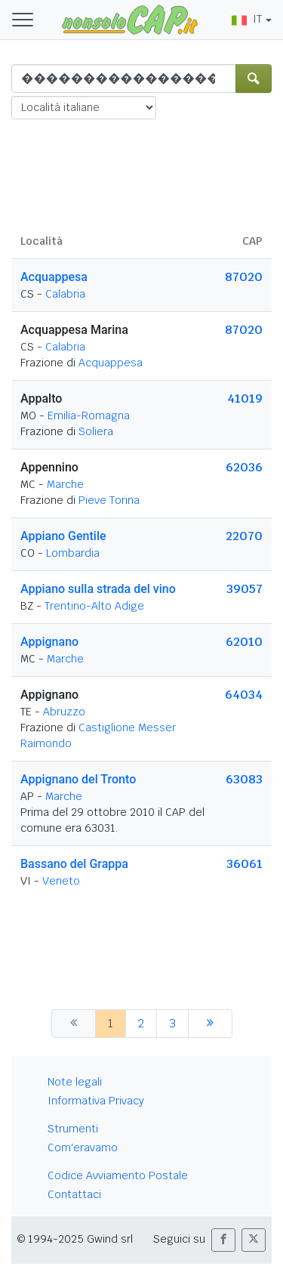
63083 (244, 779)
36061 (244, 864)
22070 (244, 536)
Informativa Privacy (96, 1100)
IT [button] (247, 19)
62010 (244, 642)
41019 (245, 398)
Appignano (49, 642)
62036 (244, 467)
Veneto (61, 881)
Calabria (65, 294)
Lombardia (73, 553)
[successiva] (210, 1023)
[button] (223, 1240)
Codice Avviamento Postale (118, 1175)
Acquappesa (54, 277)
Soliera (95, 431)
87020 (244, 277)
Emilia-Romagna (89, 415)
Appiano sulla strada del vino (98, 589)
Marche (65, 484)
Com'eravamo (83, 1147)
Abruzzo (64, 711)
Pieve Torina (109, 500)
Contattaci (74, 1194)
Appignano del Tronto (78, 779)
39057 (244, 589)
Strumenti (73, 1128)
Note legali (75, 1082)
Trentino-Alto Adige (94, 606)
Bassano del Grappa (74, 864)
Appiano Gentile (63, 536)
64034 (244, 695)
